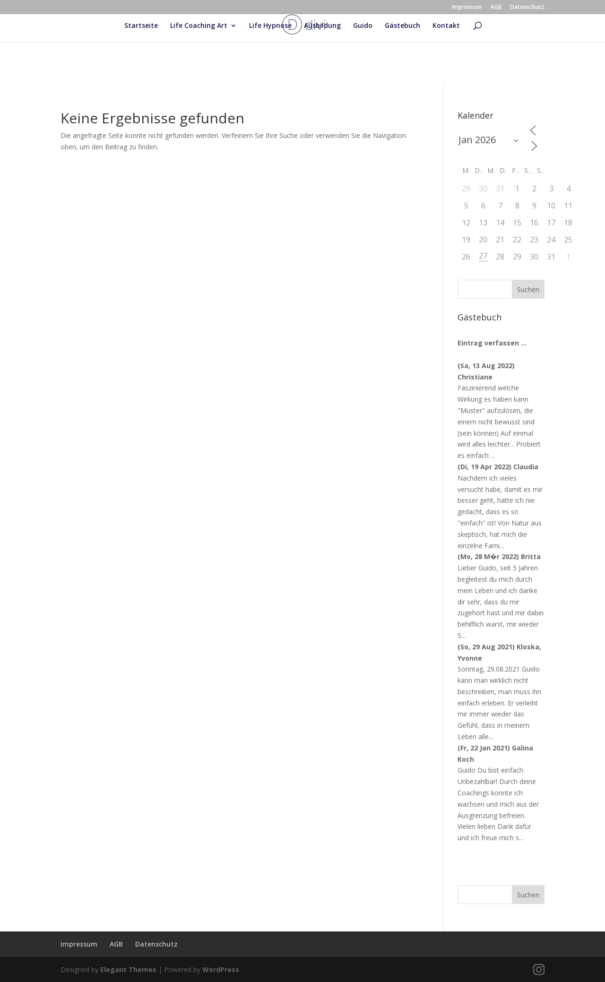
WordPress (220, 969)
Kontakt (446, 26)
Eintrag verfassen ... (492, 342)
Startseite (141, 26)
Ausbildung (322, 26)
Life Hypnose (270, 26)
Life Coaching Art (198, 26)
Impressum (467, 7)
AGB (495, 7)
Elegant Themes (128, 969)
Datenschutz (527, 7)
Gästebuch (402, 26)
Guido (362, 26)
